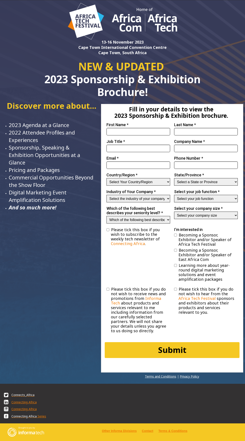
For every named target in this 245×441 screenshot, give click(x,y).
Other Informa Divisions (119, 431)
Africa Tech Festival (197, 298)
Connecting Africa (128, 243)
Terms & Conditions (173, 431)
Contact (147, 431)
